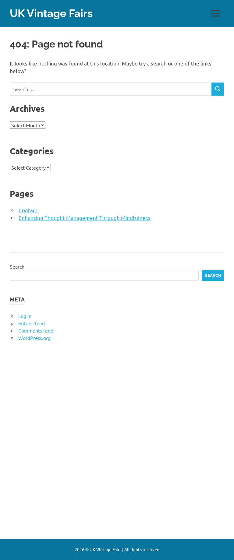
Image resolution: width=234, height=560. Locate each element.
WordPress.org (34, 338)
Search (17, 266)
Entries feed (31, 323)
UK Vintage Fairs (51, 13)
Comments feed (35, 330)
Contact (28, 210)
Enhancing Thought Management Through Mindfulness (85, 217)
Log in (24, 316)
